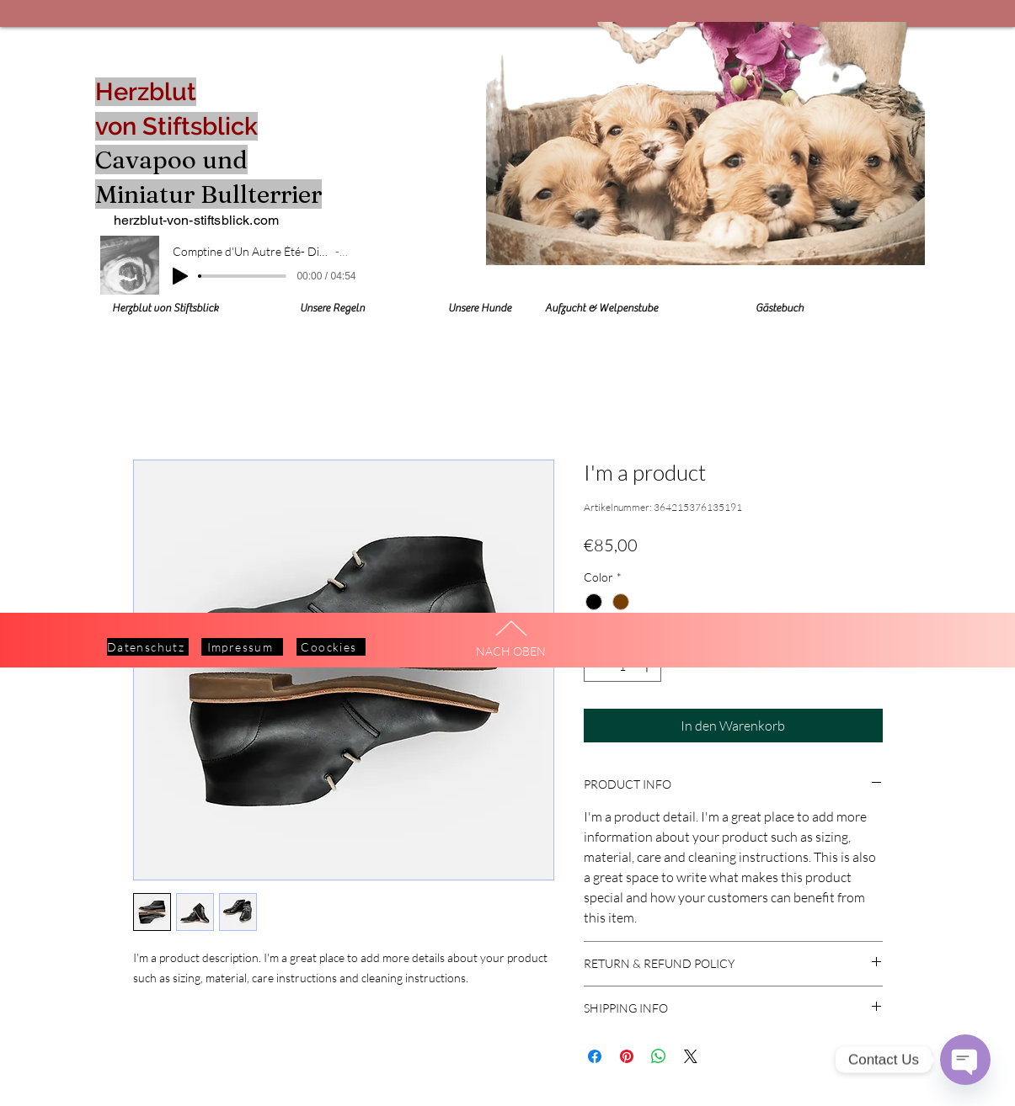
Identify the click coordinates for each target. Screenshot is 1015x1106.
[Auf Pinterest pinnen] (627, 1056)
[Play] (180, 276)
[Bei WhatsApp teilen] (659, 1056)
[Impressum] (242, 647)
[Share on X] (691, 1056)
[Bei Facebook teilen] (595, 1056)
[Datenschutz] (148, 647)
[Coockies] (331, 647)
